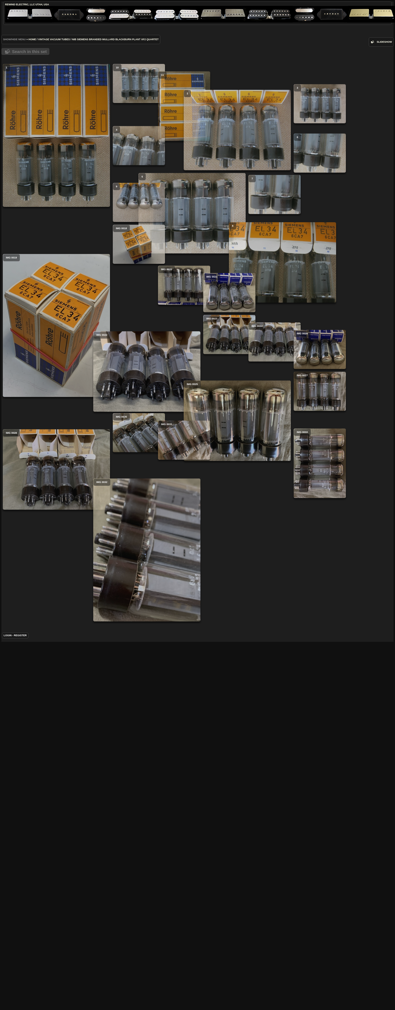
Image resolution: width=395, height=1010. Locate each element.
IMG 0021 (193, 371)
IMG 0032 (111, 698)
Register (20, 775)
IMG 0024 (221, 434)
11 (166, 119)
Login (8, 775)
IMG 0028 (56, 605)
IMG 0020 (166, 350)
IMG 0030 (139, 538)
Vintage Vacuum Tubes (54, 39)
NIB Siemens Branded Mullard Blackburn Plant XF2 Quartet (115, 39)
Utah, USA (42, 4)
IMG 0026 (248, 455)
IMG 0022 (111, 480)
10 (139, 83)
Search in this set (29, 51)
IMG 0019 (56, 406)
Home (32, 39)
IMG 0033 (248, 596)
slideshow (384, 41)
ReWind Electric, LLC (20, 4)
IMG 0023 (193, 412)
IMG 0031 (166, 559)
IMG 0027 (248, 496)
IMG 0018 (139, 308)
